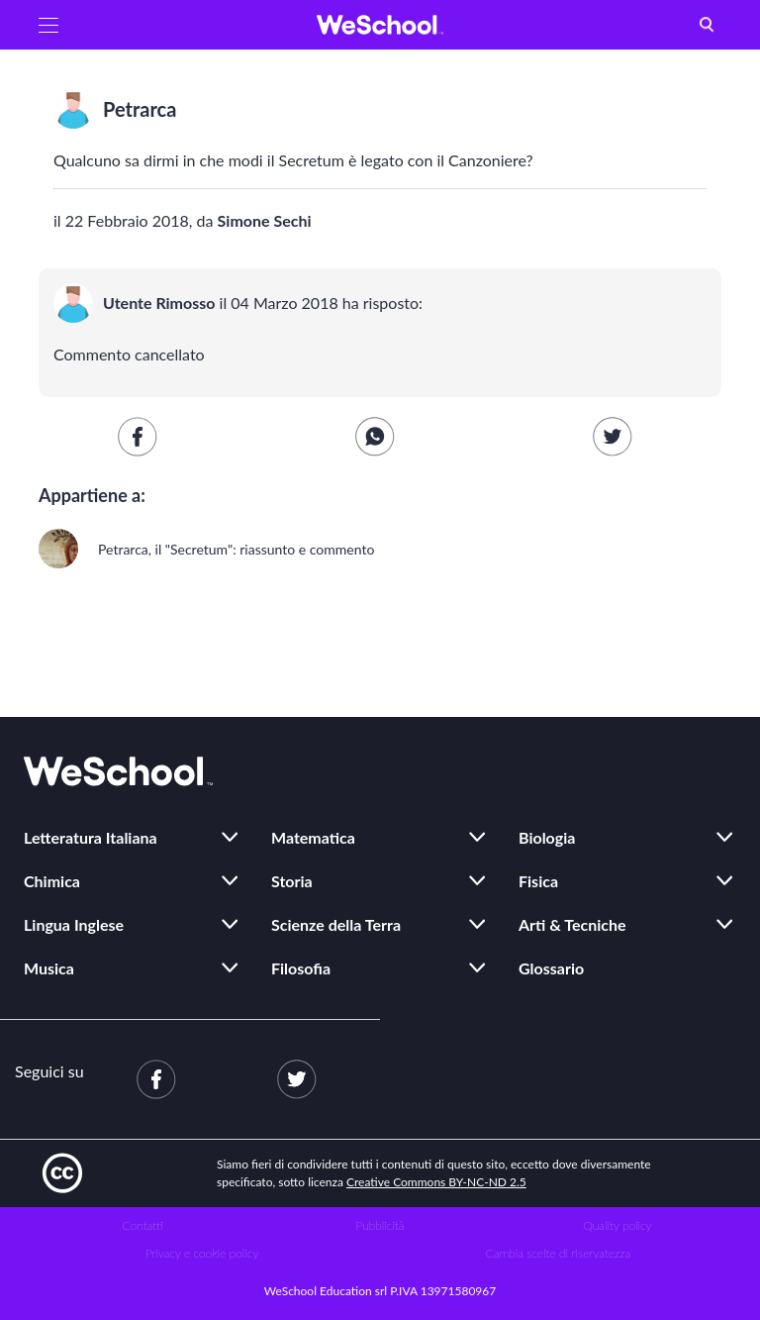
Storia (292, 880)
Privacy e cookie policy (202, 1253)
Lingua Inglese (74, 924)
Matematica (313, 837)
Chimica (52, 880)
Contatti (143, 1225)
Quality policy (617, 1225)
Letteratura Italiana (90, 837)
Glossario (551, 968)
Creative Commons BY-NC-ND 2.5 (436, 1181)
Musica (49, 968)
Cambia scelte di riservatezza (558, 1253)
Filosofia (301, 968)
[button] (48, 25)
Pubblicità (380, 1225)
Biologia (547, 837)
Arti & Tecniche (572, 924)
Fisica (538, 880)
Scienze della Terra (336, 924)
